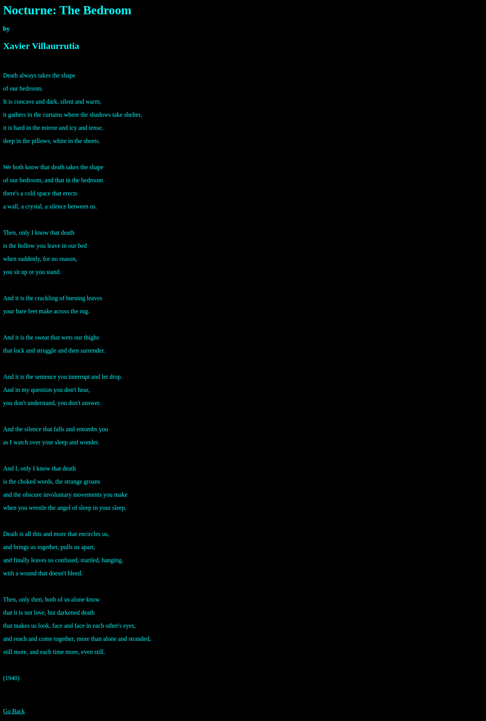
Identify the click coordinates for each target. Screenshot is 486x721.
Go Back (14, 711)
